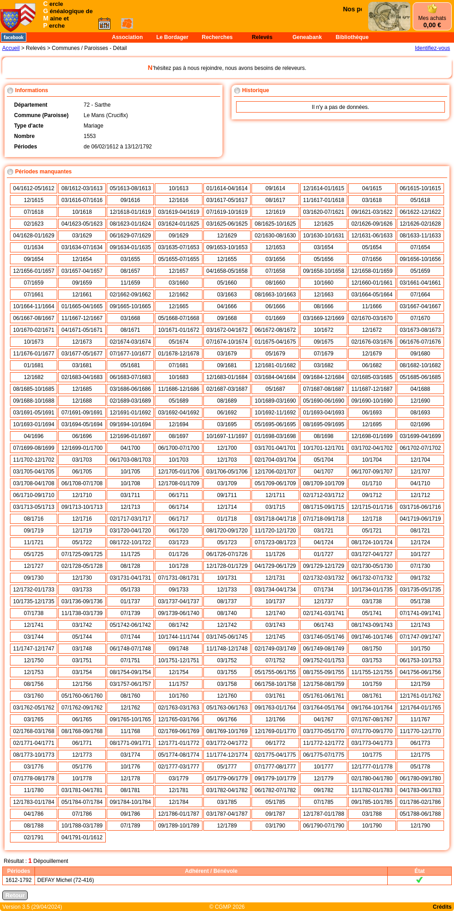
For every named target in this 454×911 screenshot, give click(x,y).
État (420, 871)
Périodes (18, 871)
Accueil (11, 48)
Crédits (442, 907)
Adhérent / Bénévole (211, 871)
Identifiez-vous (432, 48)
